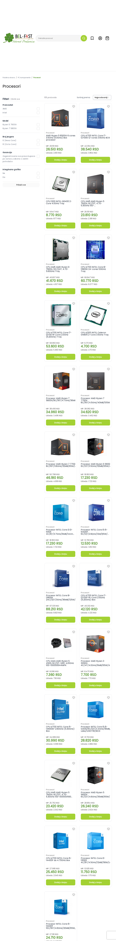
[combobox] (102, 97)
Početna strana (9, 78)
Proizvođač (8, 105)
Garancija (7, 152)
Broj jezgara (8, 136)
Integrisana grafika (12, 169)
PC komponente (24, 78)
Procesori (37, 78)
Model (5, 121)
